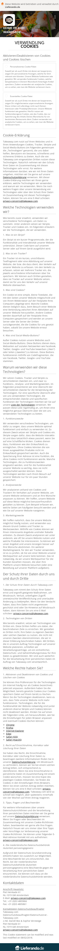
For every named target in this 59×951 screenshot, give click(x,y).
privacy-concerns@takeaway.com (20, 201)
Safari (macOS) (14, 739)
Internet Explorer (15, 730)
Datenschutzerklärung (14, 177)
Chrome (10, 724)
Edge (8, 733)
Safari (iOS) (12, 736)
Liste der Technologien (23, 404)
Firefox (9, 727)
